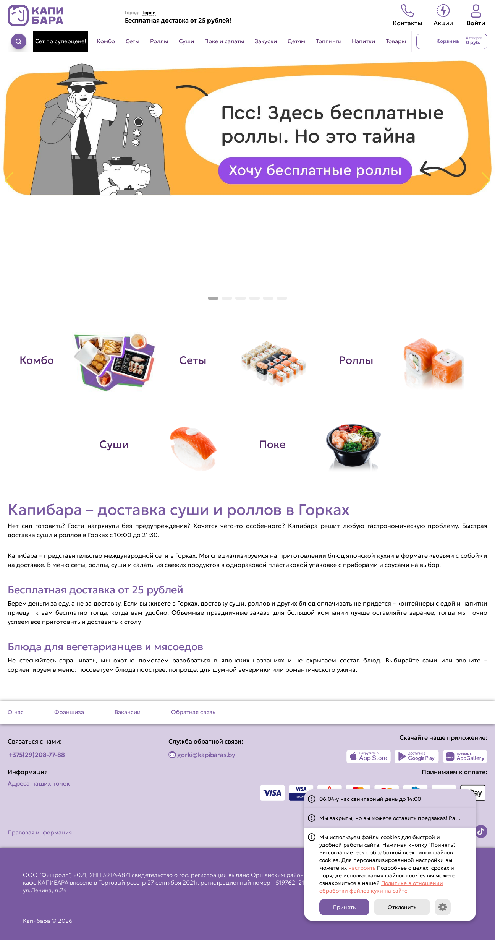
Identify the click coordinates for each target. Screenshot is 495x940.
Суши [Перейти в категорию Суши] (186, 41)
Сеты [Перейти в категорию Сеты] (132, 41)
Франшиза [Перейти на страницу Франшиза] (69, 712)
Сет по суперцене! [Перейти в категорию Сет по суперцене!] (60, 41)
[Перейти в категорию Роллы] (407, 360)
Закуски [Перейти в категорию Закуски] (266, 41)
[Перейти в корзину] (451, 41)
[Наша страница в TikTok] (480, 831)
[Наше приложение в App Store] (368, 756)
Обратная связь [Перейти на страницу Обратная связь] (193, 712)
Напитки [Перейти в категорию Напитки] (363, 41)
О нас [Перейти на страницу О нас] (16, 712)
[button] (213, 298)
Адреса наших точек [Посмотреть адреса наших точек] (39, 783)
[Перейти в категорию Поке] (327, 444)
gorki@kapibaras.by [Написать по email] (206, 754)
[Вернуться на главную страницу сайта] (35, 15)
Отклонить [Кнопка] (402, 907)
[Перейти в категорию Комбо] (88, 360)
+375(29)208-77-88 (37, 754)
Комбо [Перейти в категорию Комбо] (106, 41)
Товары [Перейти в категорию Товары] (396, 41)
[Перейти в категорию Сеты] (247, 360)
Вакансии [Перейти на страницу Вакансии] (128, 712)
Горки (149, 12)
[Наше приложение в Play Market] (417, 756)
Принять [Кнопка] (344, 907)
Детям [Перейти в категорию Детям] (296, 41)
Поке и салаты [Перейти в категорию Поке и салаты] (224, 41)
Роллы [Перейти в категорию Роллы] (159, 41)
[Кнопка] (443, 907)
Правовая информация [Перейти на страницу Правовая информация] (40, 832)
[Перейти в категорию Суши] (168, 444)
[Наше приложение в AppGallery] (465, 756)
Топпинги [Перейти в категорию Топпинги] (328, 41)
